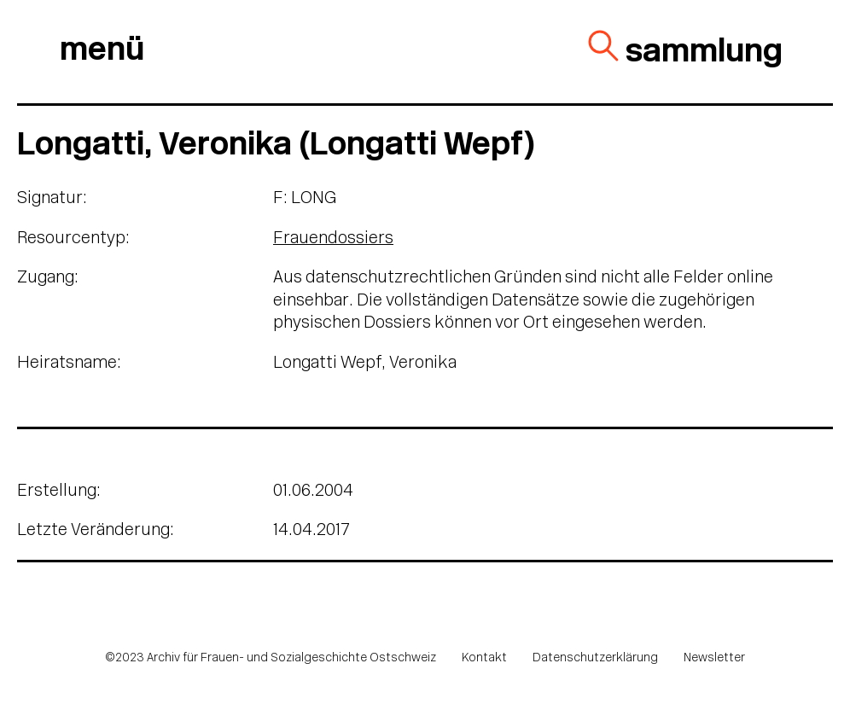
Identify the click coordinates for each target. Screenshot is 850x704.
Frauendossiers (333, 238)
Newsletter (714, 658)
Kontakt (484, 658)
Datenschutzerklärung (595, 658)
